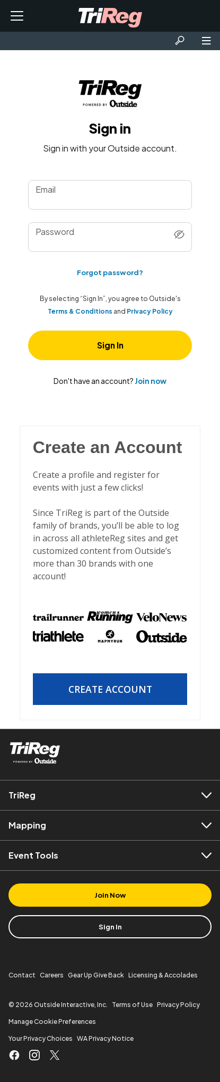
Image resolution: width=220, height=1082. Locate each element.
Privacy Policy (150, 311)
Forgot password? (110, 272)
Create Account (110, 689)
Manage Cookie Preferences (52, 1021)
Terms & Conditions (80, 311)
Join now (150, 381)
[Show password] (179, 235)
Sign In (110, 345)
